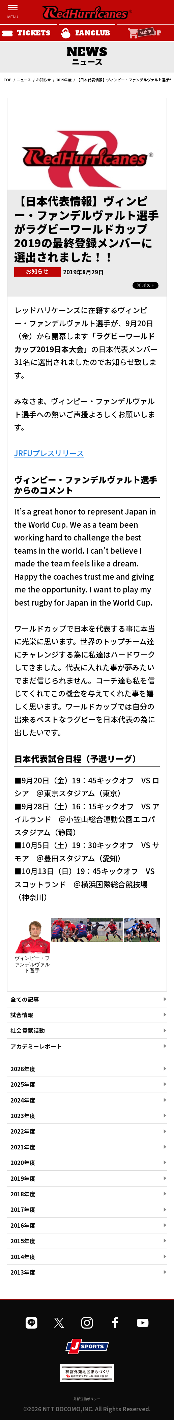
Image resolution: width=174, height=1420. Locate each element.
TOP (7, 79)
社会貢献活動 (27, 1030)
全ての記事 (24, 999)
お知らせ (43, 79)
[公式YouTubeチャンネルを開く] (142, 1323)
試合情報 (21, 1015)
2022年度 (22, 1131)
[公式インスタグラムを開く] (87, 1323)
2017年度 (22, 1209)
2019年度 (63, 79)
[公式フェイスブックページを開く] (114, 1323)
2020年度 (22, 1163)
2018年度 (22, 1194)
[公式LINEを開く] (31, 1323)
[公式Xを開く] (59, 1323)
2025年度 (22, 1084)
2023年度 (22, 1116)
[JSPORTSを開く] (87, 1346)
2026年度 (22, 1069)
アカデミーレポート (36, 1046)
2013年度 (22, 1272)
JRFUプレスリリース (49, 452)
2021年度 (22, 1147)
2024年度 (22, 1100)
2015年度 (22, 1241)
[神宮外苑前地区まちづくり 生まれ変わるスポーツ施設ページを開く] (87, 1380)
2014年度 (22, 1257)
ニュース (24, 79)
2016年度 (22, 1225)
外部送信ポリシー (87, 1399)
